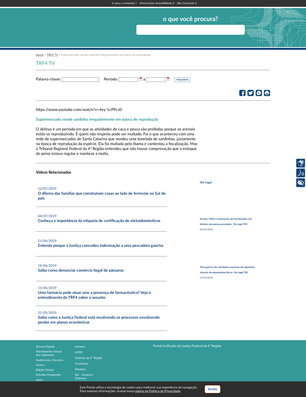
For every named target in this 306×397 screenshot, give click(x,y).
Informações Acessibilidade (157, 3)
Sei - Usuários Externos (84, 376)
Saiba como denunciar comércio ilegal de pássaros (81, 270)
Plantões (80, 369)
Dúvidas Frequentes (48, 374)
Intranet (80, 346)
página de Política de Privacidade (157, 391)
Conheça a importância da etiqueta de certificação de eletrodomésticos (99, 221)
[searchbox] (190, 30)
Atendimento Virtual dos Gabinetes (48, 353)
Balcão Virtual (44, 369)
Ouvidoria (81, 363)
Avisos (40, 365)
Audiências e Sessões (49, 360)
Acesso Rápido (45, 346)
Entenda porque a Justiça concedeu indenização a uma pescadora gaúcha (100, 246)
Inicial (39, 55)
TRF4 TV (52, 55)
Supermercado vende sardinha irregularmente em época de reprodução (106, 55)
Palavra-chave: (48, 79)
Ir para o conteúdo (124, 3)
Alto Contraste (187, 3)
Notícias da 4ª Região (88, 358)
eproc (39, 379)
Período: (111, 79)
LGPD (78, 352)
